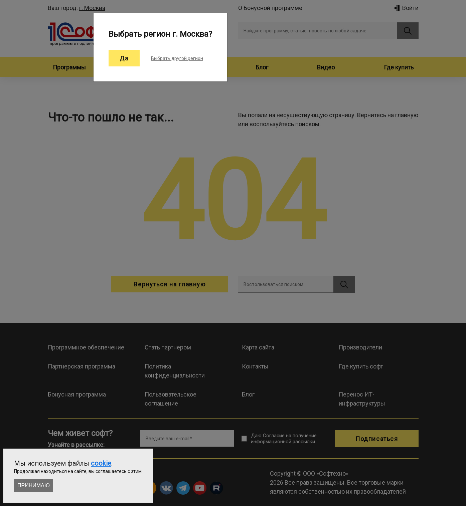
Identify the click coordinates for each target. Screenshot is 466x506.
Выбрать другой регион (177, 58)
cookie (101, 463)
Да (124, 58)
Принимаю (33, 485)
